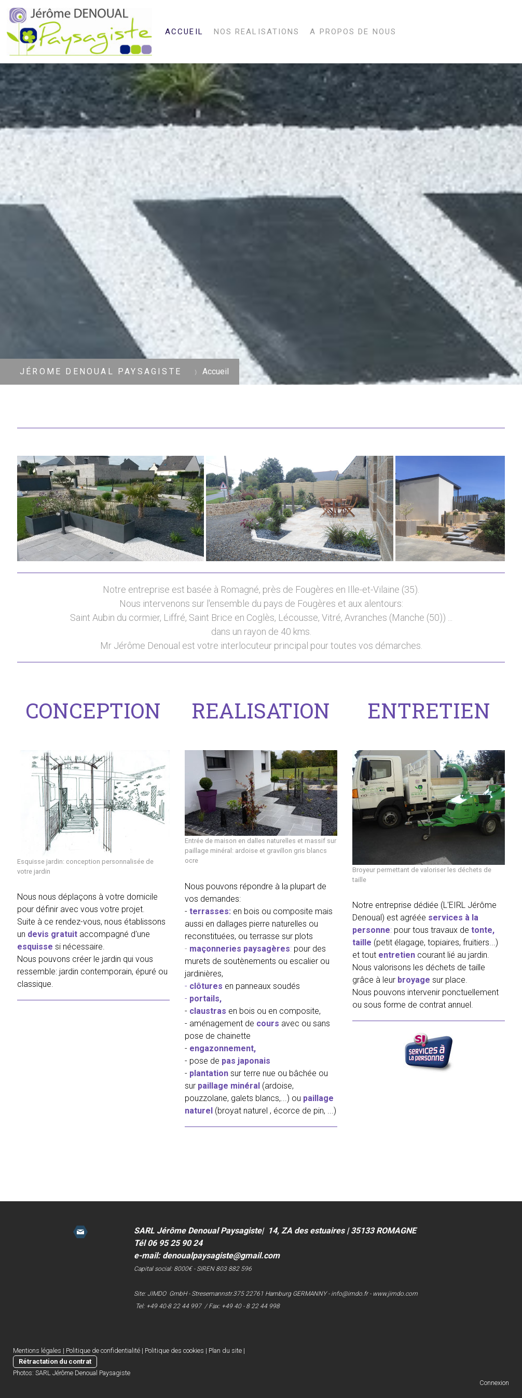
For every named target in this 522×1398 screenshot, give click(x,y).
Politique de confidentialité (103, 1350)
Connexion (494, 1383)
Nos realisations (257, 31)
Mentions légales (37, 1350)
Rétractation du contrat (55, 1361)
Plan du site (225, 1350)
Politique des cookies (174, 1350)
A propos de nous (353, 31)
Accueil (184, 31)
